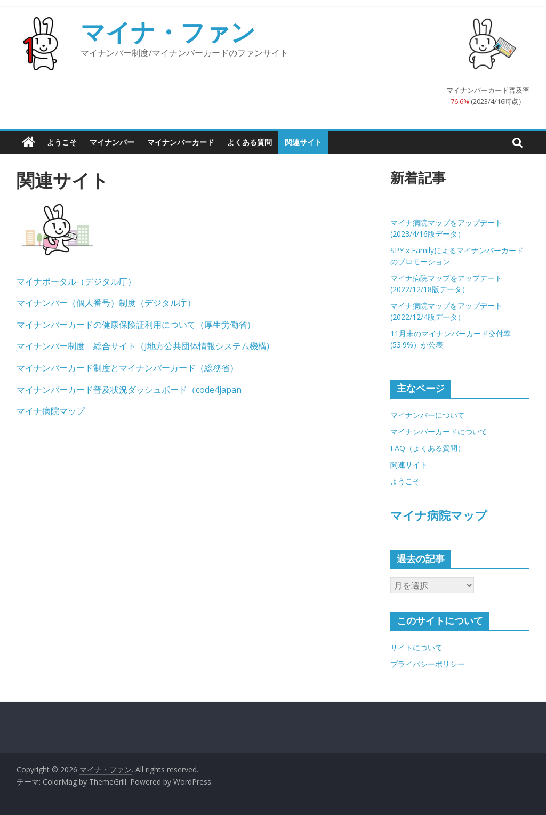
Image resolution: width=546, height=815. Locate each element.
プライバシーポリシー (427, 664)
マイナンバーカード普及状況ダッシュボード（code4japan (129, 390)
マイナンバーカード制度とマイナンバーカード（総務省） (127, 368)
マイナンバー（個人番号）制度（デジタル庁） (106, 303)
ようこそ (62, 142)
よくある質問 (249, 142)
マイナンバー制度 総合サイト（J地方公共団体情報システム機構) (143, 346)
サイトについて (416, 647)
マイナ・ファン (168, 31)
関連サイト (303, 142)
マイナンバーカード (180, 142)
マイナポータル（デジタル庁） (76, 281)
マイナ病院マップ (51, 411)
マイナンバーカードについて (438, 431)
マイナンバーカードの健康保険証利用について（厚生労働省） (136, 324)
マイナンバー (112, 142)
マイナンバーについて (427, 415)
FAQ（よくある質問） (427, 448)
